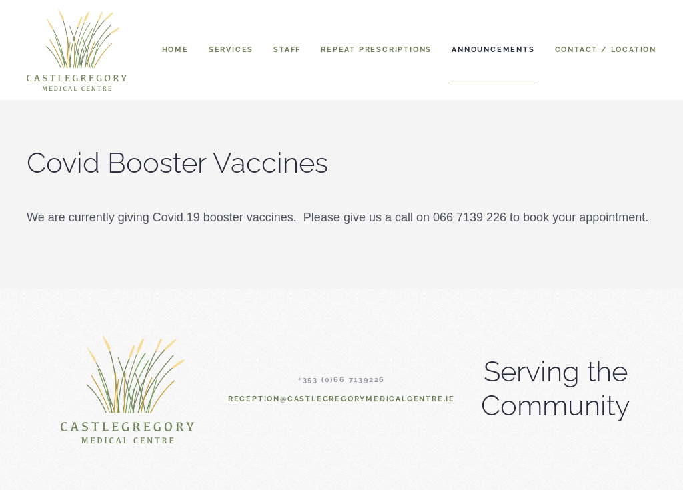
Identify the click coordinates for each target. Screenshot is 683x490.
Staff (287, 49)
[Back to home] (77, 50)
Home (175, 49)
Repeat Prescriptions (376, 49)
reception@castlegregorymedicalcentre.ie (341, 399)
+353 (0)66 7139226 (341, 379)
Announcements (493, 49)
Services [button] (231, 49)
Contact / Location (605, 49)
